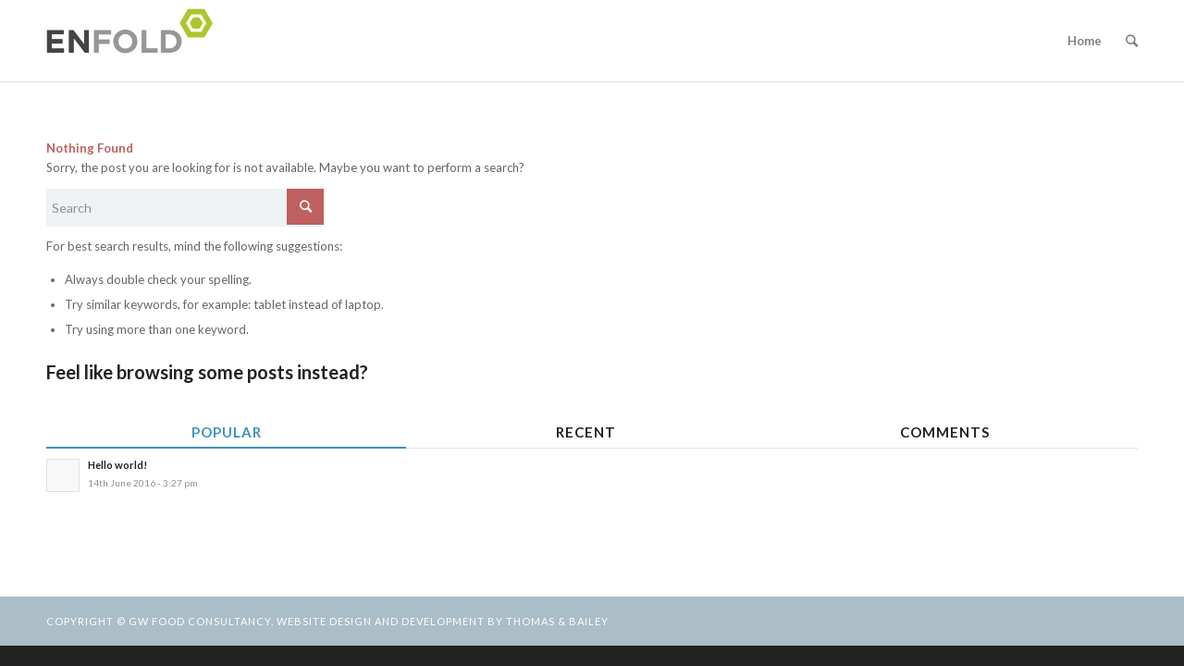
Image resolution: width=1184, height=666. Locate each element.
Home (1084, 40)
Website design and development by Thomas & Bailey (443, 621)
